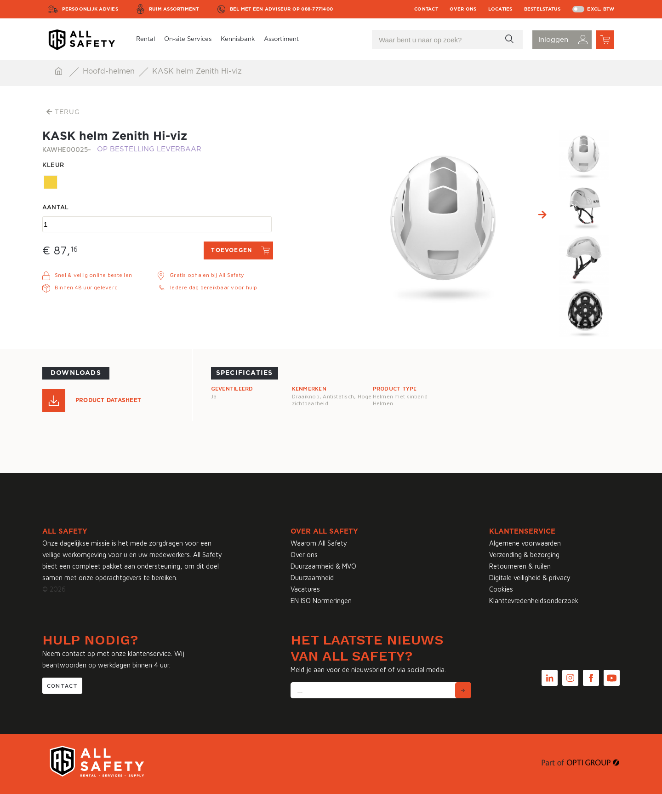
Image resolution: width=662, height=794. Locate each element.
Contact (426, 9)
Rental (145, 39)
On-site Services (187, 39)
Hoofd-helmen (110, 71)
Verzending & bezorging (524, 554)
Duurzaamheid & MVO (323, 566)
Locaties (500, 9)
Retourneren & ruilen (520, 566)
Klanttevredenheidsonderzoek (533, 600)
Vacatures (305, 589)
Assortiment (281, 39)
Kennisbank (238, 39)
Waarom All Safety (319, 543)
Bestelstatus (542, 9)
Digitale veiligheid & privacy (530, 577)
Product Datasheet (108, 400)
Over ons (463, 9)
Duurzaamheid (312, 577)
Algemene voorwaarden (525, 543)
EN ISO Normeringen (321, 600)
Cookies (501, 589)
